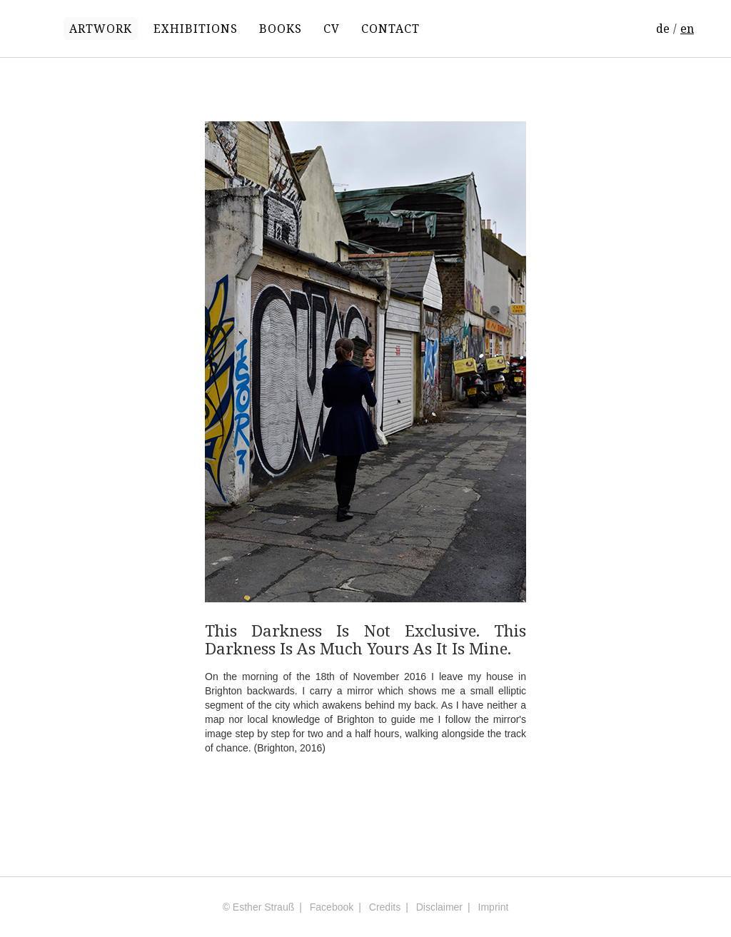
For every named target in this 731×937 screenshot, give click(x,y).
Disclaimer (439, 907)
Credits (384, 907)
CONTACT (390, 28)
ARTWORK (100, 28)
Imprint (493, 907)
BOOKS (280, 28)
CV (331, 28)
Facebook (331, 907)
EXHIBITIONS (195, 28)
